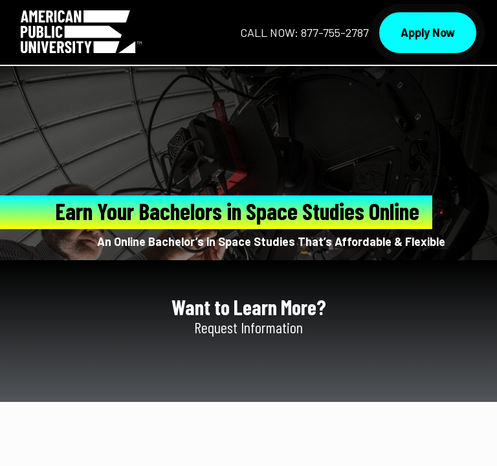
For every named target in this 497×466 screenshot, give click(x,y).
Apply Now (428, 32)
